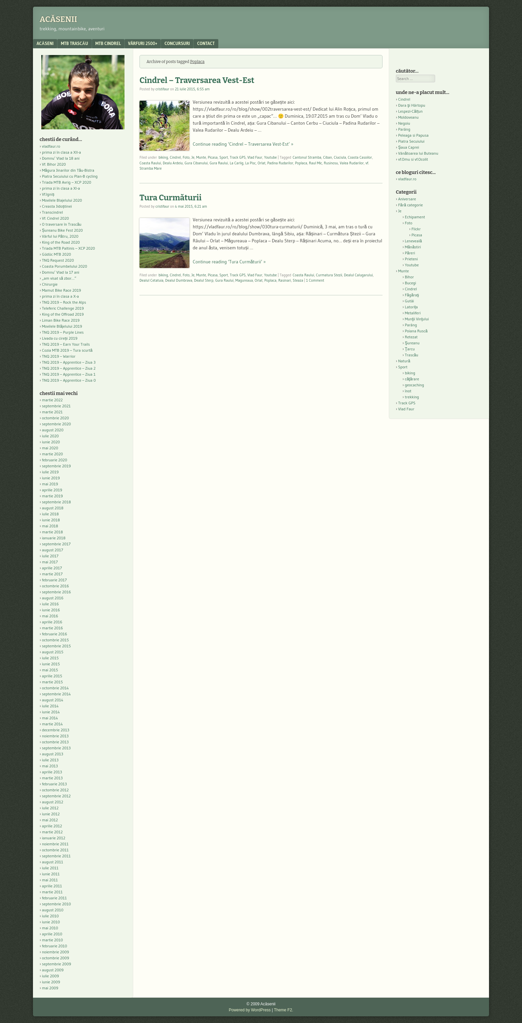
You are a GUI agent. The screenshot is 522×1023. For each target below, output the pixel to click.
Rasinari (284, 280)
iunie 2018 (51, 519)
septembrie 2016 (56, 591)
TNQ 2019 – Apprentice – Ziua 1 (69, 374)
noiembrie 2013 (55, 735)
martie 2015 (52, 681)
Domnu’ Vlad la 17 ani (60, 272)
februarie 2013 (54, 783)
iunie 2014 (51, 711)
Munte (201, 157)
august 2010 (53, 909)
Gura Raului (218, 163)
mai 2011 (50, 879)
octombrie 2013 (55, 741)
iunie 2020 (51, 441)
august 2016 (53, 597)
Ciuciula (340, 157)
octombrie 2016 (55, 585)
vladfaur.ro (51, 146)
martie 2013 (52, 777)
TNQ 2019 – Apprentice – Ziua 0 (69, 380)
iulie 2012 (50, 807)
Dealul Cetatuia (151, 280)
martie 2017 (52, 573)
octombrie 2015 (55, 639)
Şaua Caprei (408, 147)
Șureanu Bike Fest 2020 (62, 230)
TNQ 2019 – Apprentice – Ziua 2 (69, 368)
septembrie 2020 (56, 423)
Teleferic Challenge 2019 (63, 308)
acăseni (45, 43)
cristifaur (162, 89)
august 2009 (53, 969)
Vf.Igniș (48, 194)
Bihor (409, 276)
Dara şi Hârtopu (411, 105)
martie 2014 (52, 723)
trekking (412, 396)
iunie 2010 (51, 921)
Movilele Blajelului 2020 (62, 200)
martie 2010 (52, 939)
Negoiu (404, 123)
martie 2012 (52, 831)
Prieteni (411, 258)
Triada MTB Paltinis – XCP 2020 (68, 248)
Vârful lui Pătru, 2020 (60, 236)
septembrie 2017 (56, 543)
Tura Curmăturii (170, 197)
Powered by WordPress (250, 1010)
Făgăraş (412, 294)
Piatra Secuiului (411, 141)
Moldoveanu (408, 117)
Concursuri (177, 43)
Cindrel (175, 157)
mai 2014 (50, 717)
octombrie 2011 (55, 849)
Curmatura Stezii (329, 275)
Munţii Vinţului (417, 318)
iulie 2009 (50, 975)
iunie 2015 (51, 663)
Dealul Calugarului (358, 275)
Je (192, 157)
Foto (186, 157)
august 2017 (52, 549)
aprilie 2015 (52, 675)
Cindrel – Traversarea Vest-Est (196, 80)
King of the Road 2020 (61, 242)
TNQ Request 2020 (58, 260)
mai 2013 (50, 765)
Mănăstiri (413, 246)
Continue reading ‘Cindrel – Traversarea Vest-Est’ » (243, 144)
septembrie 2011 (56, 855)
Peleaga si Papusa (413, 135)
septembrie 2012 (56, 795)
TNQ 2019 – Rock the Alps (64, 302)
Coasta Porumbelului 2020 (64, 266)
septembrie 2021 (56, 405)
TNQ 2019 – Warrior (59, 356)
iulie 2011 (50, 867)
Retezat (411, 336)
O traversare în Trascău (62, 224)
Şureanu (412, 342)
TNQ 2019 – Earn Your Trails (66, 344)
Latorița (411, 306)
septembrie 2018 (56, 501)
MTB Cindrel (108, 43)
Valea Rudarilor (352, 163)
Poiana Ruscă (416, 330)
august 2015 (52, 651)
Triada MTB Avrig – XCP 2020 (66, 182)
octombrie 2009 (55, 957)
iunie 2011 (51, 873)
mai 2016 (50, 615)
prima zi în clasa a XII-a (61, 152)
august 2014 (52, 699)
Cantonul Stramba (307, 157)
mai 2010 (50, 927)
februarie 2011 (54, 897)
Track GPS (238, 157)
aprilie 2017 (52, 567)
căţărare (412, 378)
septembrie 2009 (56, 963)
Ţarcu (410, 348)
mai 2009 (50, 987)
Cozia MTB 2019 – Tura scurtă (67, 350)
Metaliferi (412, 312)
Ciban (327, 157)
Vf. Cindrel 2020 (55, 218)
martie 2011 (52, 891)
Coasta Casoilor (360, 157)
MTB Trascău (74, 43)
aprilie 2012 (52, 825)
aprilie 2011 (52, 885)
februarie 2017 (54, 579)
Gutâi (409, 300)
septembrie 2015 (56, 645)
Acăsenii (58, 19)
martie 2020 (52, 453)
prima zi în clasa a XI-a (61, 188)
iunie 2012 (51, 813)
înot (408, 390)
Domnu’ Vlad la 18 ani (61, 158)
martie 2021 (52, 411)
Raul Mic (315, 163)
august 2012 (52, 801)
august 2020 (53, 429)
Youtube (270, 157)
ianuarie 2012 (53, 837)
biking (163, 157)
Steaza (298, 280)
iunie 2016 (51, 609)
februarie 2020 (54, 459)
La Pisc (250, 163)
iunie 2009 (51, 981)
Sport (223, 157)
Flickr (416, 228)
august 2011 (52, 861)
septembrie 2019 (56, 465)
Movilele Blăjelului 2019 (62, 326)
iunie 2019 (51, 477)
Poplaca (301, 163)
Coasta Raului (150, 163)
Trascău (411, 354)
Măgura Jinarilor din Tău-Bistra (68, 170)
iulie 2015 (50, 657)
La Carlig (236, 163)
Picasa (212, 157)
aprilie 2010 (52, 933)
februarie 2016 (54, 633)
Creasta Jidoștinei (57, 206)
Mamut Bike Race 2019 (61, 290)
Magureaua (244, 280)
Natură (404, 360)
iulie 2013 (50, 759)
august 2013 (52, 753)
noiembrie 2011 (55, 843)
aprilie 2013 (52, 771)
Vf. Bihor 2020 (54, 164)
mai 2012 (50, 819)
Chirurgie (50, 284)
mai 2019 (50, 483)
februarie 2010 (54, 945)
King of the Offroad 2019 (63, 314)
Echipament (415, 216)
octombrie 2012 (55, 789)
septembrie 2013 (56, 747)
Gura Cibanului (196, 163)
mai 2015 (50, 669)
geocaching (414, 384)
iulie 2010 (50, 915)
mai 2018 (50, 525)
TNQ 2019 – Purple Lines (63, 332)
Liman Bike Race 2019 (61, 320)
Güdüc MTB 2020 (56, 254)
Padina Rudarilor (280, 163)
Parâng (404, 129)
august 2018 (53, 507)
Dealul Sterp (203, 280)
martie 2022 (52, 399)
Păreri (410, 252)
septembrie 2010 (56, 903)
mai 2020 (50, 447)
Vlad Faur (254, 157)
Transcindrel (52, 212)
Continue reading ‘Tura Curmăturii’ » (229, 262)
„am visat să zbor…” (59, 278)
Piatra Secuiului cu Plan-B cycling (70, 176)
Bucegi (410, 282)
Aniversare (407, 198)
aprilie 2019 (52, 489)
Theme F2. (283, 1010)
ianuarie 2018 (54, 537)
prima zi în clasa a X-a (60, 296)
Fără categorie (410, 204)
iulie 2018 (50, 513)
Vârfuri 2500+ (142, 43)
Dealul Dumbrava (178, 280)
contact (206, 43)
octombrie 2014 (55, 687)
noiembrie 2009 (55, 951)
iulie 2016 (50, 603)
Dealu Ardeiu (173, 163)
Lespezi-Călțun (410, 111)
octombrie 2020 (55, 417)
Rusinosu (331, 163)
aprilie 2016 (52, 621)
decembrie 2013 (55, 729)
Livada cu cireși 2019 (60, 338)
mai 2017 (50, 561)
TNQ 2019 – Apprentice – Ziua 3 (69, 362)
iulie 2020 (50, 435)
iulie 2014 (50, 705)
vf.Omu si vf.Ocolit (413, 159)
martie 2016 (52, 627)
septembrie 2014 (56, 693)
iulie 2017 (50, 555)
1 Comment (315, 280)
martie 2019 (52, 495)
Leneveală (413, 240)
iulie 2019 (50, 471)
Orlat (262, 163)
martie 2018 (52, 531)
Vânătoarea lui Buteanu (418, 153)
